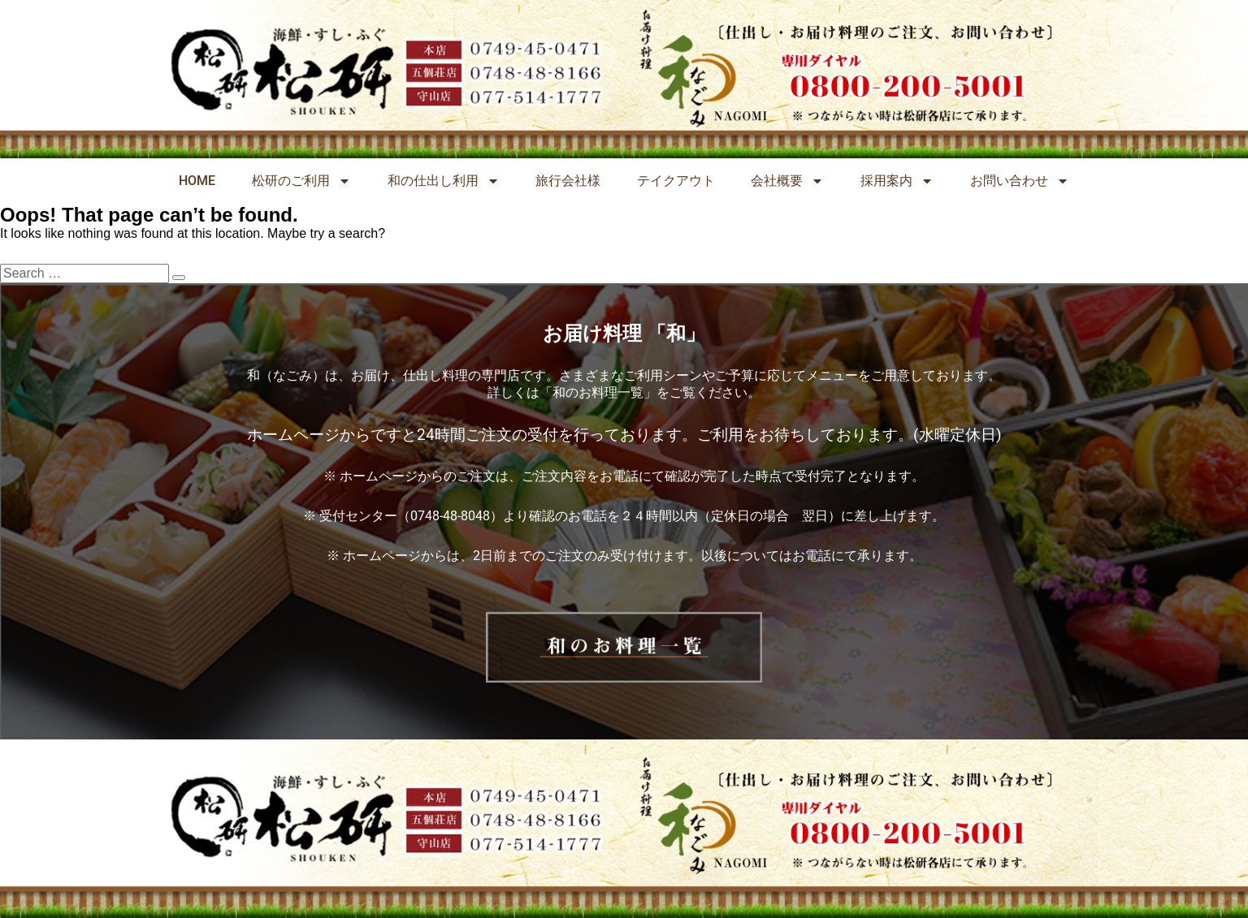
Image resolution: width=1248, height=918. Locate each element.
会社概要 (787, 181)
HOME (197, 180)
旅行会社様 (567, 180)
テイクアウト (676, 180)
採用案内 (897, 181)
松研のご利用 (301, 181)
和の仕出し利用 (444, 181)
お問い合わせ (1019, 181)
